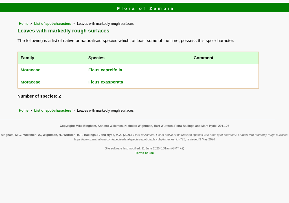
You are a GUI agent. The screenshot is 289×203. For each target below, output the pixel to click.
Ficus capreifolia (105, 69)
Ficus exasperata (105, 82)
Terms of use (144, 153)
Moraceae (30, 69)
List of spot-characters (52, 24)
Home (24, 24)
